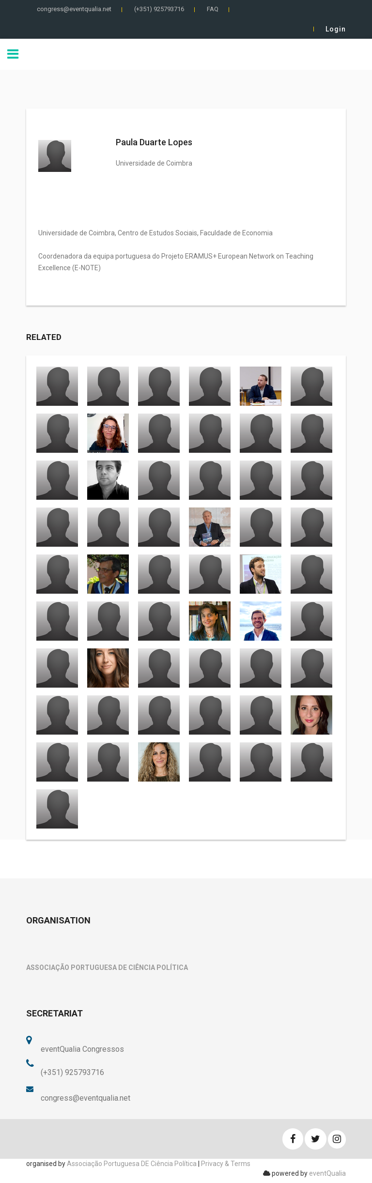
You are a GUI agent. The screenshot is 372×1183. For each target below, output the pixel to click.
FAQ (212, 9)
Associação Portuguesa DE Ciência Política (132, 1164)
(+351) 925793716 (159, 9)
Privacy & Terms (225, 1164)
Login (336, 29)
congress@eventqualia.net (74, 9)
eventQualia (327, 1173)
